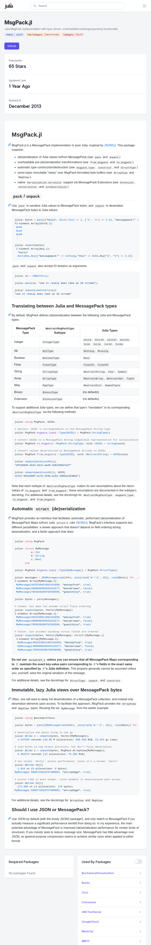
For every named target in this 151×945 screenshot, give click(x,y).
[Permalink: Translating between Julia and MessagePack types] (10, 314)
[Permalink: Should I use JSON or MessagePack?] (10, 818)
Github (11, 45)
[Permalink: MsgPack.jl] (10, 144)
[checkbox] (138, 861)
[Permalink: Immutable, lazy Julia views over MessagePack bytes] (10, 698)
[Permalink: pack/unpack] (10, 205)
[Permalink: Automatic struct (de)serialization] (10, 517)
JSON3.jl (110, 145)
